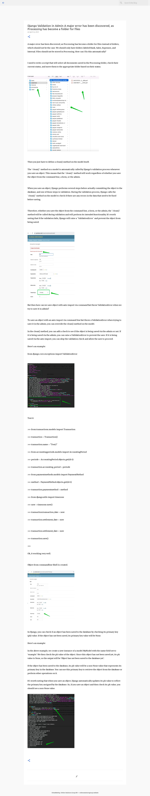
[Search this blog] (136, 3)
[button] (29, 36)
